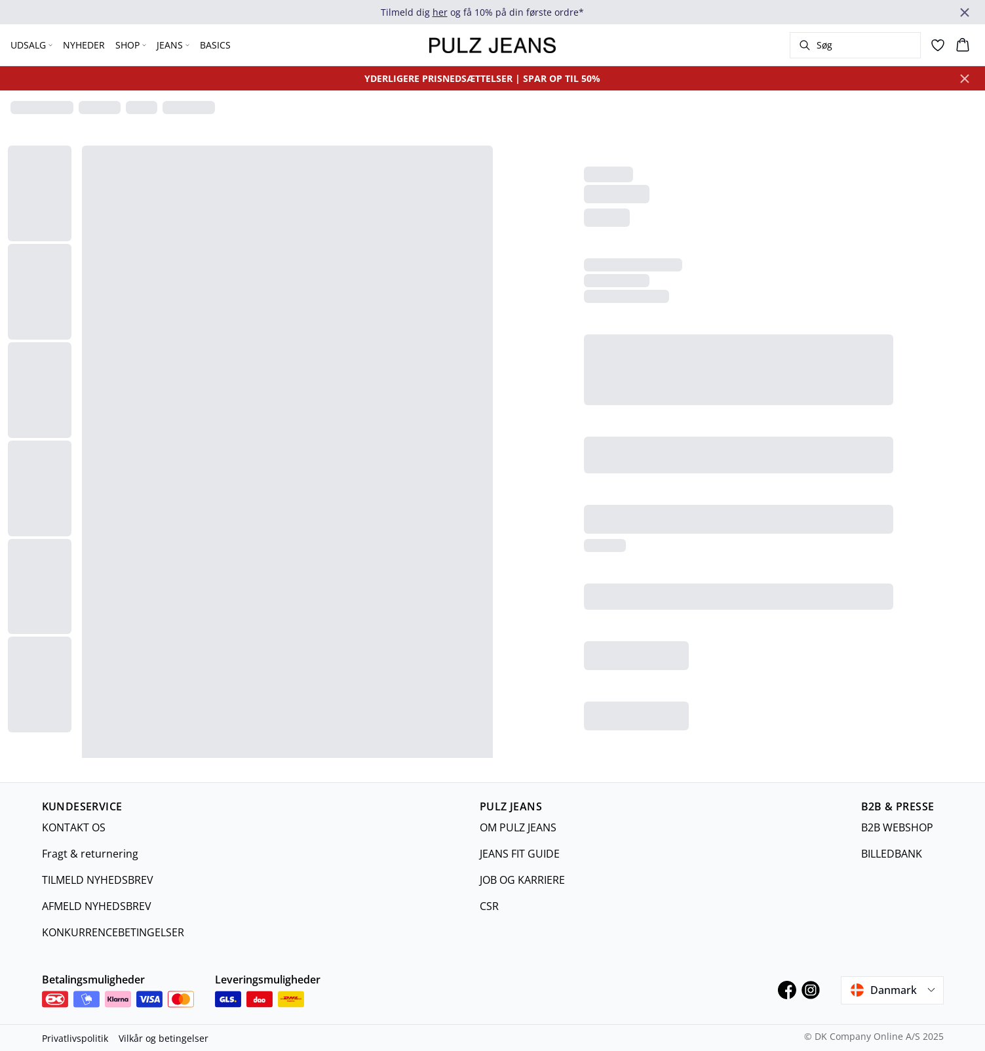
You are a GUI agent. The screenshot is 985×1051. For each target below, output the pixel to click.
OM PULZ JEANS (518, 827)
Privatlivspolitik (75, 1038)
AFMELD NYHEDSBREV (96, 906)
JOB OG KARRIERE (522, 880)
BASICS (215, 45)
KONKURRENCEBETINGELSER (113, 932)
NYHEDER (84, 45)
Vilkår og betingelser (163, 1038)
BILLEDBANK (891, 853)
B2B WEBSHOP (897, 827)
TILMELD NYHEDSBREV (97, 880)
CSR (489, 906)
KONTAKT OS (74, 827)
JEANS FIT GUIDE (520, 853)
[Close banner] (965, 12)
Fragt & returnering (90, 853)
